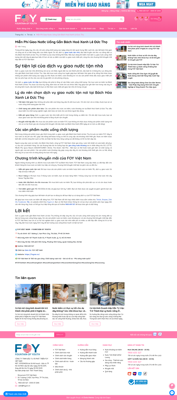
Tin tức (111, 28)
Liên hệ (134, 28)
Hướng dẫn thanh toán (88, 353)
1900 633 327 (70, 204)
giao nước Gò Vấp (31, 82)
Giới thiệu (123, 28)
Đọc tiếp (20, 324)
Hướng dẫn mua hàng (88, 350)
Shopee (105, 200)
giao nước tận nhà (72, 52)
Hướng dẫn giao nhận (88, 356)
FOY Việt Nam (60, 350)
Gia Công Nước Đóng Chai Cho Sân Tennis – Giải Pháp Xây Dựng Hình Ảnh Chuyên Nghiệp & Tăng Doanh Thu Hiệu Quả (144, 85)
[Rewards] (15, 394)
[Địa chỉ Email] (40, 334)
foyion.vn (50, 202)
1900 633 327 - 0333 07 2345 (149, 11)
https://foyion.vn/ (32, 254)
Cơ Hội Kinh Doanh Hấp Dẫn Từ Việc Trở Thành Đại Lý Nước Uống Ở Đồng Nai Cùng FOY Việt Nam (143, 66)
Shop (102, 28)
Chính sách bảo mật (62, 353)
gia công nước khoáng (78, 145)
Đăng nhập (114, 11)
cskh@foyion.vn (24, 386)
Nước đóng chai (24, 28)
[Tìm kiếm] (121, 19)
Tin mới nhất (123, 42)
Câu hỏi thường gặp (87, 361)
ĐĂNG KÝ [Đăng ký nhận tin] (59, 335)
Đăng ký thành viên (87, 358)
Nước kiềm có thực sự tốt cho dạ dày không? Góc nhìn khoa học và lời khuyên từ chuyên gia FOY (144, 57)
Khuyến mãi (109, 369)
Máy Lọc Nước (110, 366)
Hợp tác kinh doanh (67, 28)
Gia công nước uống (45, 28)
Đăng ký (105, 11)
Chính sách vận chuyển (63, 356)
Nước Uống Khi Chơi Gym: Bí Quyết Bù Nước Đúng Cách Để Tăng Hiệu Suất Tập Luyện (143, 76)
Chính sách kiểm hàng (63, 358)
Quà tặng (108, 371)
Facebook (22, 202)
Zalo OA (28, 250)
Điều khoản (59, 367)
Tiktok (98, 200)
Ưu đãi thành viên (88, 28)
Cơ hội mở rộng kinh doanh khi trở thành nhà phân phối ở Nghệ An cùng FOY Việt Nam (144, 48)
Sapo (108, 397)
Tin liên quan (25, 278)
